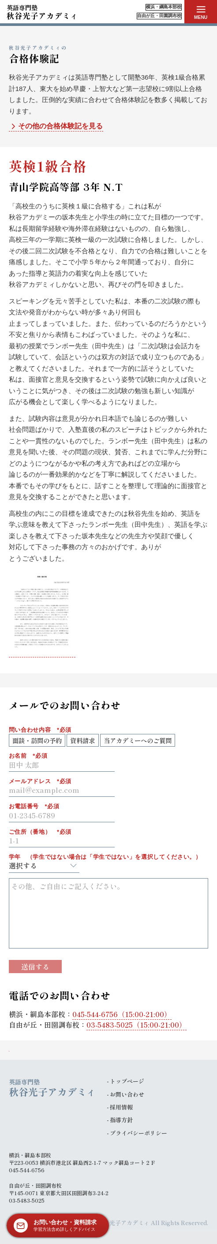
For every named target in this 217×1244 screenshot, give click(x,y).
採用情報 (121, 1107)
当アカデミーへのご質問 (138, 740)
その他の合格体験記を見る (56, 126)
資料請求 (82, 740)
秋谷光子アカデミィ (42, 11)
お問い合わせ (127, 1094)
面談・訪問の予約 (37, 740)
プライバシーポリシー (138, 1133)
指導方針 (121, 1120)
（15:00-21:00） (121, 1014)
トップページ (127, 1081)
